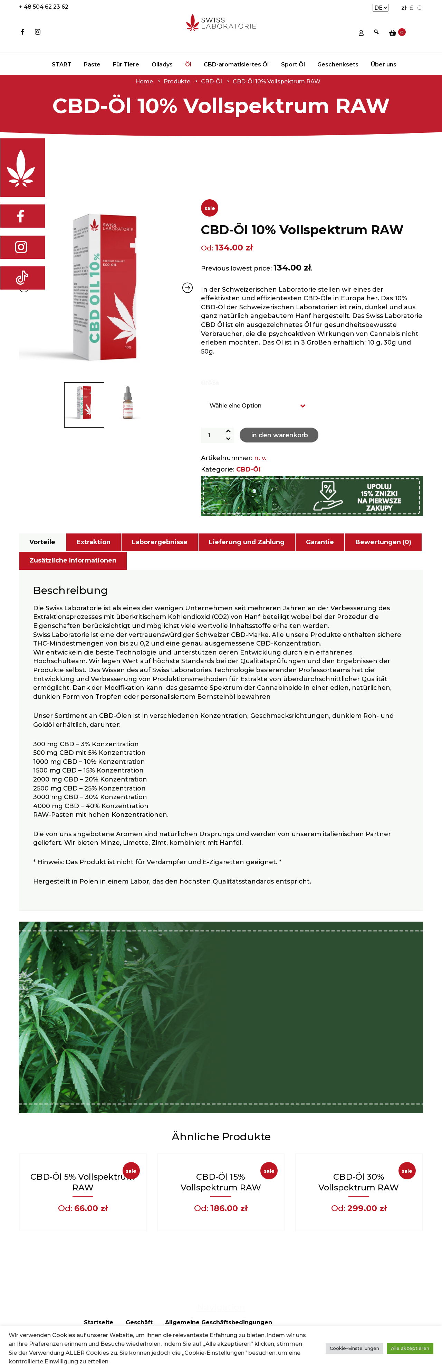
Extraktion (93, 542)
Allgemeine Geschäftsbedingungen (218, 1322)
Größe (210, 383)
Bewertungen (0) (383, 542)
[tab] (42, 542)
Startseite (98, 1322)
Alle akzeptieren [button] (410, 1348)
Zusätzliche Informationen (72, 560)
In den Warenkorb (279, 435)
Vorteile (42, 542)
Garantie (320, 542)
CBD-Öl (248, 469)
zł (403, 7)
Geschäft (139, 1322)
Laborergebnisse (160, 542)
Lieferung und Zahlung (247, 542)
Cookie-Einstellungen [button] (354, 1348)
